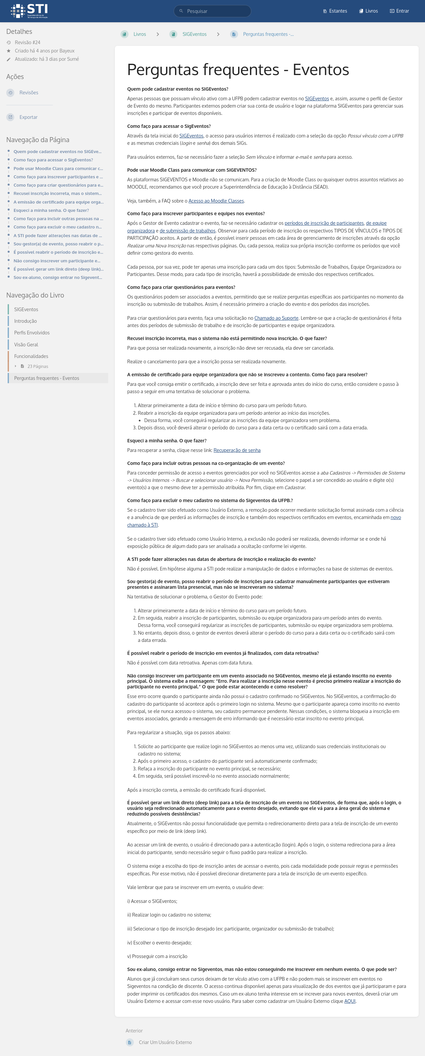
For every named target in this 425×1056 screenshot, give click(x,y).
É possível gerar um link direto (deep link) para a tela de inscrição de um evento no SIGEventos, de (59, 269)
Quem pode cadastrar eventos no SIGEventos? (59, 151)
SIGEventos (317, 98)
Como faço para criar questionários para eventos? (59, 185)
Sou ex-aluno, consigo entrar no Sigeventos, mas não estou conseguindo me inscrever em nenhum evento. (59, 277)
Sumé (73, 59)
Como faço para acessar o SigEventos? (53, 159)
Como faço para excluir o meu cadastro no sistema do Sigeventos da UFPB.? (59, 226)
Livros (368, 11)
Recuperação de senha (237, 450)
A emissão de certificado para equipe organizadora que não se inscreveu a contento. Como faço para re (59, 202)
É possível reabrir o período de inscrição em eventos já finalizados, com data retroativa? (59, 252)
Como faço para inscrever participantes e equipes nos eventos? (59, 176)
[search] (212, 11)
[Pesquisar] (181, 11)
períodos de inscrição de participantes (324, 223)
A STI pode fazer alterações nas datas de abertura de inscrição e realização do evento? (59, 235)
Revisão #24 (23, 42)
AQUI (349, 1001)
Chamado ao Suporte (276, 318)
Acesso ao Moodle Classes (216, 201)
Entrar (399, 11)
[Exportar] (55, 117)
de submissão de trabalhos (187, 230)
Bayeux (66, 50)
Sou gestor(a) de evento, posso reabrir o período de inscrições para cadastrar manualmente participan (59, 243)
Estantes (335, 11)
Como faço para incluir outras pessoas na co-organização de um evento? (59, 218)
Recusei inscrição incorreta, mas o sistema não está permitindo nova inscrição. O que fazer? (59, 193)
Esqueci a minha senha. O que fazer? (51, 210)
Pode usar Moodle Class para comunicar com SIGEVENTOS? (59, 168)
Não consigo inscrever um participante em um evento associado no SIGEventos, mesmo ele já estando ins (59, 260)
